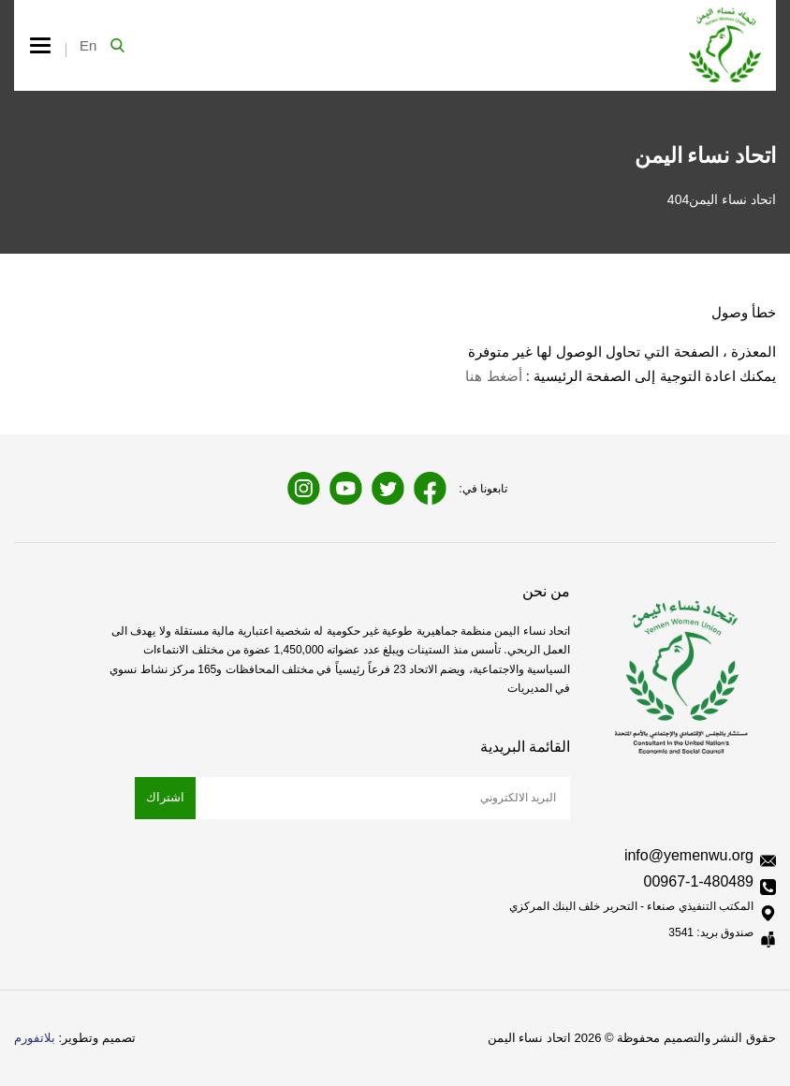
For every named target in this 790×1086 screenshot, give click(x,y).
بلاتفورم (34, 1038)
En (88, 45)
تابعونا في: (483, 488)
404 (678, 199)
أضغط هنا (493, 376)
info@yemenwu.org (688, 855)
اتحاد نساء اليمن (732, 199)
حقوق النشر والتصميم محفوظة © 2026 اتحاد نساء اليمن (632, 1038)
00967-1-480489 (698, 881)
